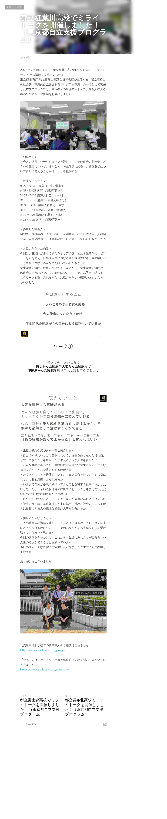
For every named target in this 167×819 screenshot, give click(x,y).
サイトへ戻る (14, 7)
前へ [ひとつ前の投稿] (23, 776)
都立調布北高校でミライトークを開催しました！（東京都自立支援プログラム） (114, 785)
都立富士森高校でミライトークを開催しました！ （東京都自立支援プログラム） (49, 785)
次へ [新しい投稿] (88, 776)
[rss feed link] (145, 799)
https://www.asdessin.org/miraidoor (45, 750)
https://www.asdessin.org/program (44, 735)
